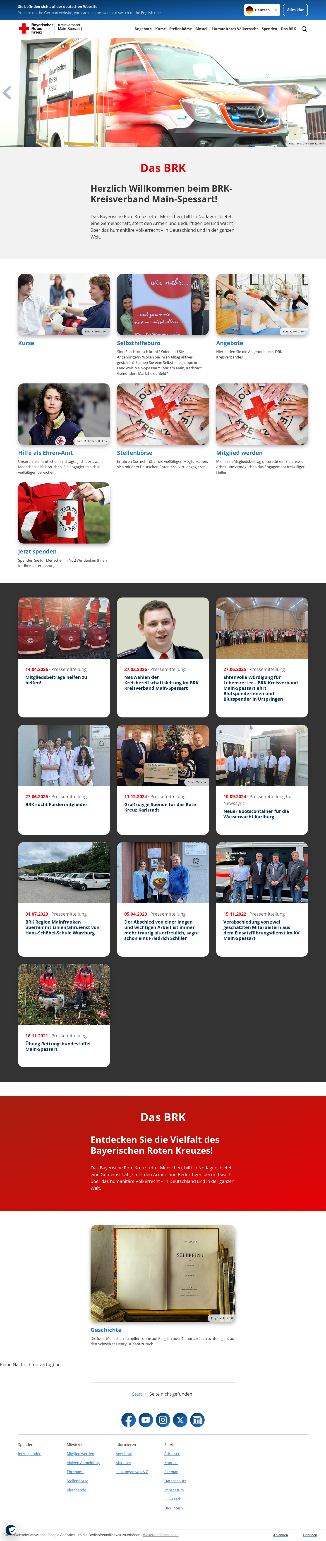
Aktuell (202, 28)
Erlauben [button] (310, 1535)
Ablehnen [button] (280, 1535)
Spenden (269, 28)
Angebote (143, 28)
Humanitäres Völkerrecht (235, 28)
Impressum (174, 1489)
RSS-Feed (172, 1499)
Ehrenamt (75, 1471)
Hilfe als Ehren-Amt (45, 452)
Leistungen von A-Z (132, 1471)
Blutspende (76, 1489)
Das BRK (288, 28)
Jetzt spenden (37, 551)
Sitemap (171, 1471)
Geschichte (106, 1330)
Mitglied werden (239, 452)
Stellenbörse (180, 28)
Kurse (160, 28)
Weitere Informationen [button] (161, 1535)
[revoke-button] (10, 1530)
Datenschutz (175, 1480)
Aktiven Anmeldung (83, 1462)
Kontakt (171, 1462)
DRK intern (173, 1508)
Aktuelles (123, 1462)
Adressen (172, 1453)
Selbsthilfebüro (138, 343)
